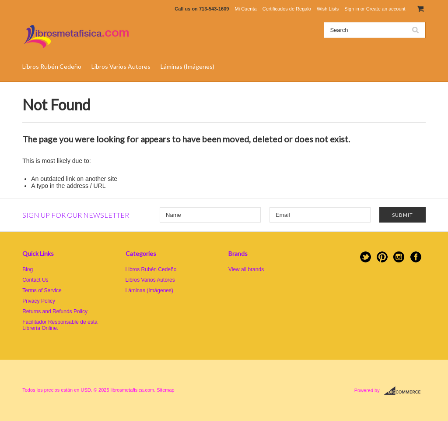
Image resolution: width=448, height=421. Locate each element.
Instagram (398, 256)
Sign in (351, 8)
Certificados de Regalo (286, 8)
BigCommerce (405, 391)
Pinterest (382, 256)
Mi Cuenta (245, 8)
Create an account (386, 8)
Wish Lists (328, 8)
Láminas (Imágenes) (187, 66)
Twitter (365, 256)
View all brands (246, 269)
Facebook (415, 256)
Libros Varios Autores (120, 66)
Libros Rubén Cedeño (51, 66)
